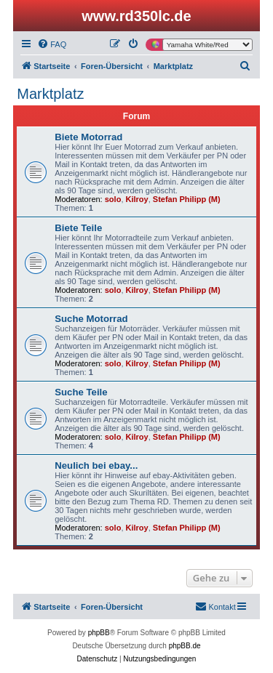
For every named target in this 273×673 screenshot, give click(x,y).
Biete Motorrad (88, 137)
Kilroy (137, 199)
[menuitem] (51, 44)
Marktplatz (50, 94)
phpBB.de (185, 646)
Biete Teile (78, 227)
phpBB (99, 633)
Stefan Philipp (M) (187, 199)
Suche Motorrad (91, 318)
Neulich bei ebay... (96, 465)
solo (113, 199)
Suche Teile (81, 392)
